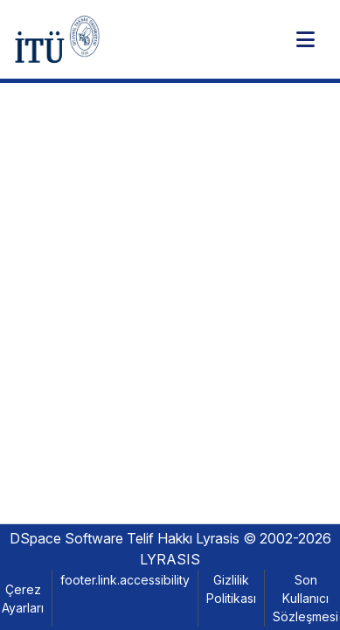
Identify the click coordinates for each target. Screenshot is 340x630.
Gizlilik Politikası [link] (231, 589)
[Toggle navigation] (305, 39)
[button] (57, 39)
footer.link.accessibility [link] (125, 579)
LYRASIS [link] (170, 559)
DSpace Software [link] (66, 538)
